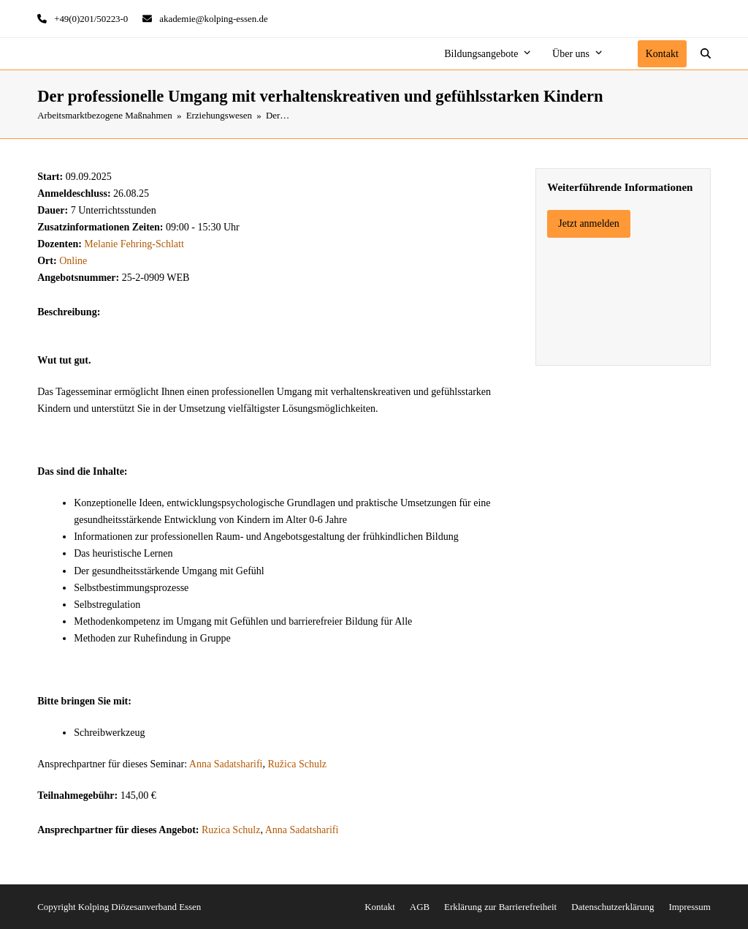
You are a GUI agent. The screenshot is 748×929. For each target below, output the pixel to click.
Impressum (689, 906)
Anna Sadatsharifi (226, 764)
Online (73, 260)
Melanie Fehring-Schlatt (133, 243)
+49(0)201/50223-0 (91, 18)
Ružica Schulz (297, 764)
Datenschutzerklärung (612, 906)
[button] (706, 54)
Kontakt (380, 906)
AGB (420, 906)
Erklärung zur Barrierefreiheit (500, 906)
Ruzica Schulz (231, 829)
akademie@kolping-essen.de (213, 18)
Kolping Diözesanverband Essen (139, 906)
